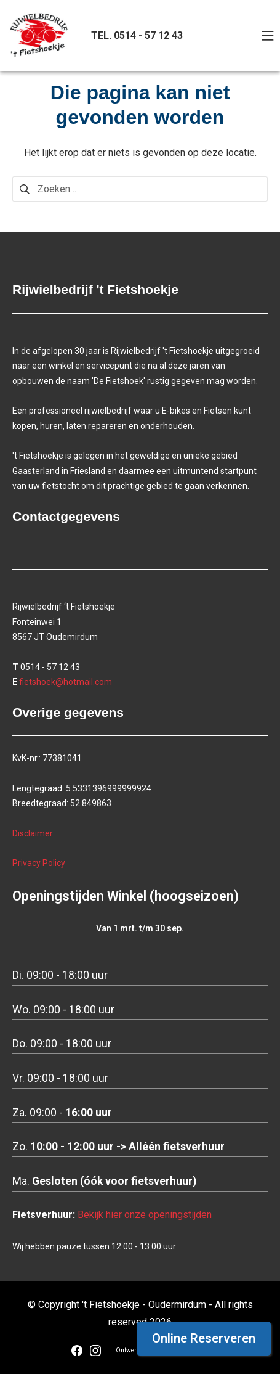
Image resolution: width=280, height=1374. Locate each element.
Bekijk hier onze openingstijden (145, 1215)
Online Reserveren (203, 1338)
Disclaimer (32, 833)
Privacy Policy (38, 863)
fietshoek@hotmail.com (65, 682)
